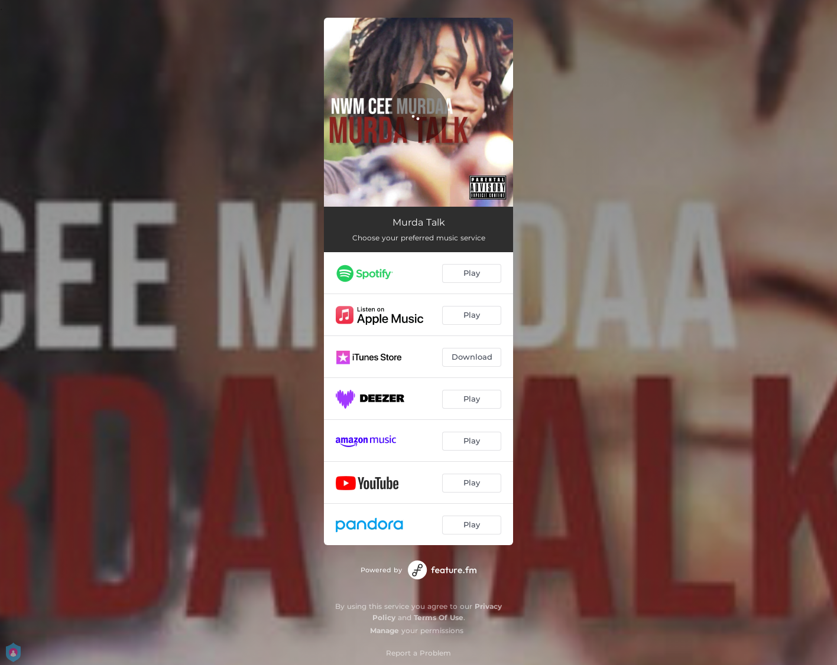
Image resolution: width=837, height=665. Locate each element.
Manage (384, 630)
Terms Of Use (438, 617)
